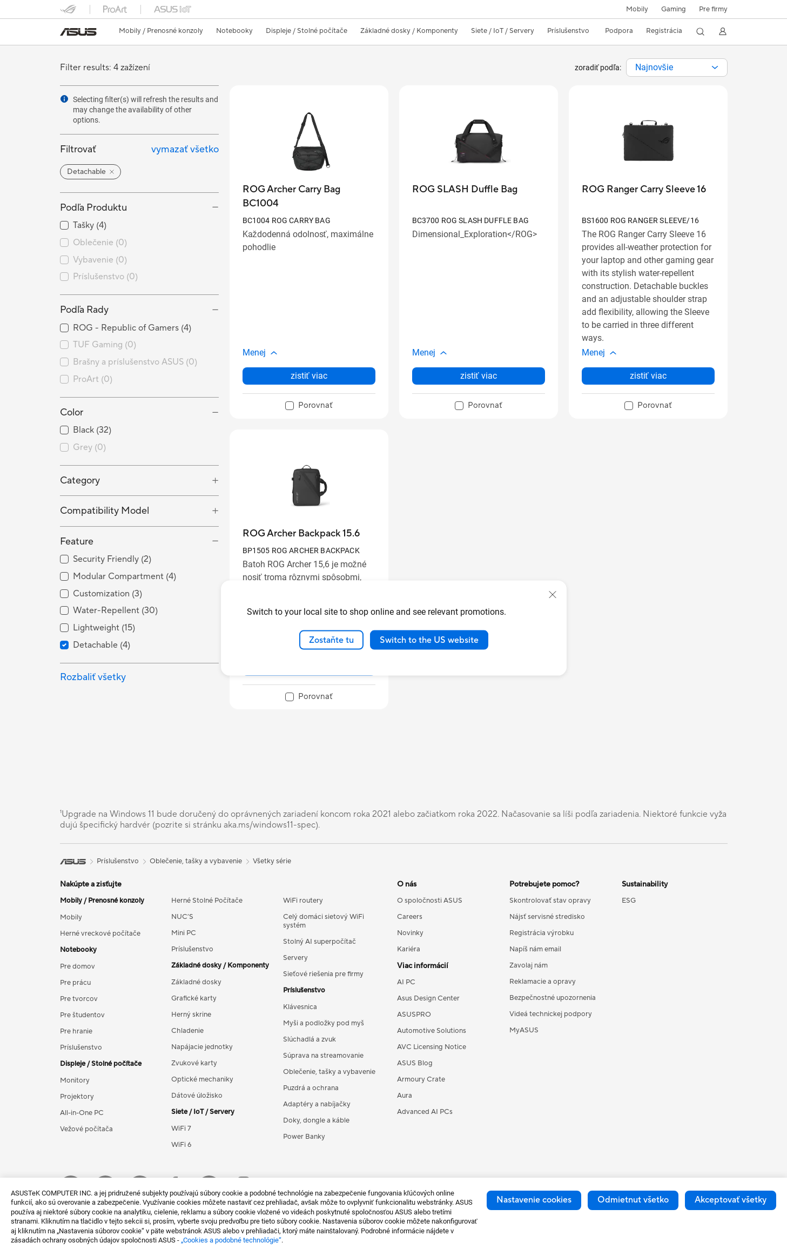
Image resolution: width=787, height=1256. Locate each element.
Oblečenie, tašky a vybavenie (329, 1071)
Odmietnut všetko (633, 1199)
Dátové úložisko (197, 1095)
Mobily (637, 9)
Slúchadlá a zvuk (309, 1039)
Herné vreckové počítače (100, 933)
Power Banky (304, 1136)
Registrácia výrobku (541, 933)
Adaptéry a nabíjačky (317, 1104)
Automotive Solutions (431, 1030)
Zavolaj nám (528, 965)
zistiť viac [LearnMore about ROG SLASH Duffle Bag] (478, 376)
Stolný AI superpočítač (319, 941)
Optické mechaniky (202, 1079)
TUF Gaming (104, 344)
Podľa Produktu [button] (93, 208)
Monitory (75, 1080)
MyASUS (524, 1030)
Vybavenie (100, 259)
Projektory (77, 1096)
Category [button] (80, 480)
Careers (409, 916)
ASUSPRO (414, 1014)
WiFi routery (303, 900)
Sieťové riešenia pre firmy (323, 974)
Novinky (410, 933)
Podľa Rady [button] (84, 310)
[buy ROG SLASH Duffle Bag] (464, 189)
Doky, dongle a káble (316, 1120)
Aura (404, 1095)
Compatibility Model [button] (104, 511)
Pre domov (77, 966)
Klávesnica (300, 1007)
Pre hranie (76, 1031)
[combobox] (677, 67)
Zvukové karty (194, 1063)
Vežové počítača (86, 1129)
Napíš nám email (535, 949)
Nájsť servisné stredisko (547, 916)
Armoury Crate (421, 1079)
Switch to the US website (429, 639)
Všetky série (272, 861)
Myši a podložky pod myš (323, 1023)
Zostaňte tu (331, 639)
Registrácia (664, 30)
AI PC (406, 982)
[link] (78, 32)
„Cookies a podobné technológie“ (231, 1240)
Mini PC (183, 933)
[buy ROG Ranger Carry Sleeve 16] (644, 189)
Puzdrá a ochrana (311, 1088)
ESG (629, 900)
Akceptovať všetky (730, 1199)
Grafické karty (194, 998)
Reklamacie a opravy (542, 981)
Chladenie (187, 1030)
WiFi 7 (181, 1128)
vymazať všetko (185, 149)
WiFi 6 (181, 1144)
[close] (552, 594)
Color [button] (71, 412)
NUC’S (182, 916)
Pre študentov (82, 1015)
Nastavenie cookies (533, 1199)
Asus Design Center (428, 998)
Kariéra (408, 949)
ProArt (92, 379)
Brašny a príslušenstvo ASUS (135, 362)
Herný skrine (191, 1014)
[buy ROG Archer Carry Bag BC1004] (309, 196)
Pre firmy (713, 9)
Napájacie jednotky (202, 1047)
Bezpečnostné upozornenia (552, 997)
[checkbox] (139, 243)
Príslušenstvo (105, 276)
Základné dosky (196, 982)
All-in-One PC (82, 1113)
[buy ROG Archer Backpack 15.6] (301, 533)
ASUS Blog (415, 1063)
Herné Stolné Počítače (207, 900)
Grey (89, 447)
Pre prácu (75, 982)
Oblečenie (100, 242)
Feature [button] (76, 541)
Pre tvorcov (79, 999)
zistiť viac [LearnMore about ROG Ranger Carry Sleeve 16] (648, 376)
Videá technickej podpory (550, 1014)
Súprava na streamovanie (323, 1055)
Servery (295, 957)
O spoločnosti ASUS (429, 900)
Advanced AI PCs (425, 1111)
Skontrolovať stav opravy (550, 900)
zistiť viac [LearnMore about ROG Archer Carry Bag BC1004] (309, 376)
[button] (673, 9)
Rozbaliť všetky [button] (93, 677)
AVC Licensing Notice (431, 1047)
